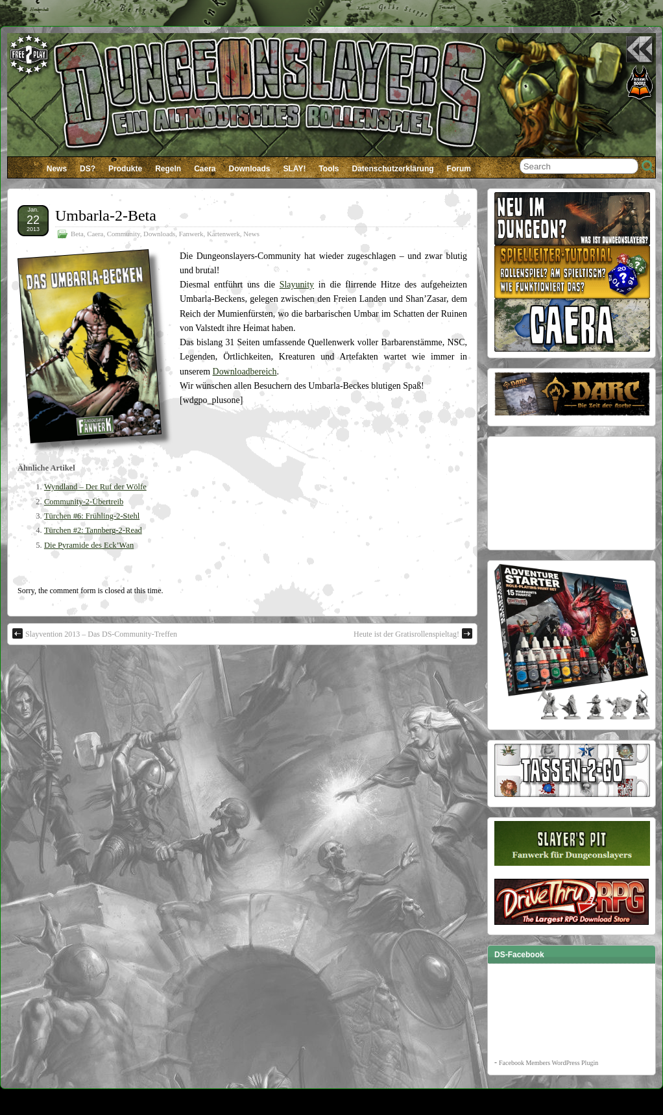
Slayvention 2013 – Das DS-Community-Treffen (94, 633)
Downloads (250, 168)
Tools (329, 168)
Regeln (168, 168)
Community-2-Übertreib (83, 501)
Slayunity (297, 284)
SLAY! (294, 168)
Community (123, 234)
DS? (87, 168)
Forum (459, 168)
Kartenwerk (223, 234)
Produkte (125, 168)
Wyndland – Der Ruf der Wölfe (95, 486)
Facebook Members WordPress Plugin (548, 1062)
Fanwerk (191, 234)
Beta (77, 234)
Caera (204, 168)
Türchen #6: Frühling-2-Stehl (91, 516)
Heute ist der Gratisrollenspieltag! (413, 633)
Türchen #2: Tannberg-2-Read (93, 530)
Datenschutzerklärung (393, 168)
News (57, 168)
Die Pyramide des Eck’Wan (89, 545)
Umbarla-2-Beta (105, 215)
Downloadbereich (245, 371)
